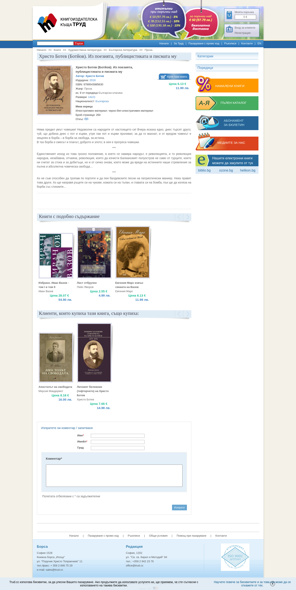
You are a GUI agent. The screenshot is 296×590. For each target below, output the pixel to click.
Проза (149, 49)
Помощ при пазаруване (191, 535)
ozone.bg (226, 170)
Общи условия (158, 535)
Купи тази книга (177, 76)
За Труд (179, 43)
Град (80, 447)
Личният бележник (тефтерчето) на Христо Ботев (93, 391)
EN (259, 43)
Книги (57, 49)
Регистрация (243, 32)
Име (80, 435)
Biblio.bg (204, 170)
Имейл (82, 441)
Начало (164, 43)
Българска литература (123, 49)
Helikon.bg (247, 170)
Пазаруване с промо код (203, 43)
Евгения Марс (124, 291)
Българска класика (111, 92)
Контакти (247, 43)
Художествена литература (85, 49)
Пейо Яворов (85, 287)
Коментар (54, 458)
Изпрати (179, 507)
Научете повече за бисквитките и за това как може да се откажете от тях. (252, 583)
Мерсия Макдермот (51, 391)
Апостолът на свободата (55, 386)
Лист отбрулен (87, 282)
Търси (79, 43)
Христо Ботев (95, 76)
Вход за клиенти (245, 27)
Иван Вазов (46, 291)
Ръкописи (230, 43)
